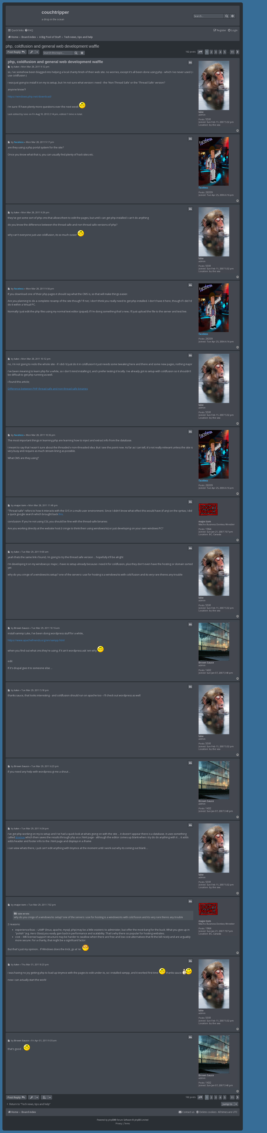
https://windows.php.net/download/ (30, 96)
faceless (203, 187)
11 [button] (232, 52)
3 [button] (215, 52)
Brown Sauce (206, 662)
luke (201, 112)
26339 (209, 192)
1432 (208, 670)
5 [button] (224, 52)
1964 (208, 529)
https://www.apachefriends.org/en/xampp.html (36, 640)
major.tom (205, 521)
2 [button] (211, 52)
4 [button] (220, 52)
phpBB (111, 1119)
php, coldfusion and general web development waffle (52, 46)
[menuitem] (29, 30)
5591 (208, 119)
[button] (200, 51)
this (60, 514)
